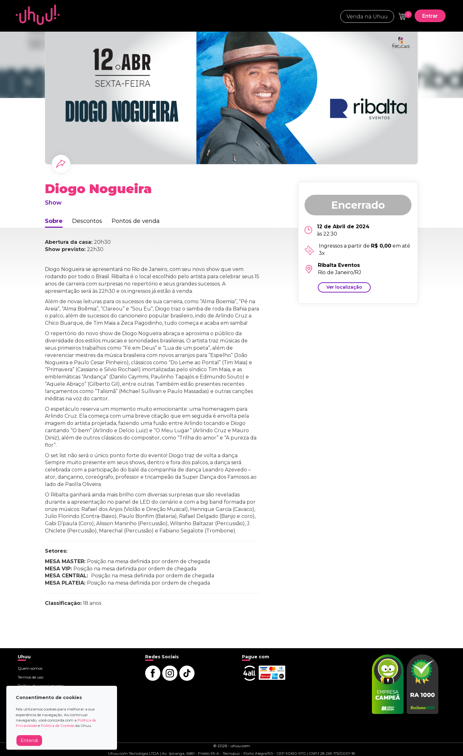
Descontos (87, 221)
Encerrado (358, 205)
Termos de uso (30, 677)
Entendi (29, 740)
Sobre (54, 221)
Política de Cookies (57, 725)
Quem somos (30, 668)
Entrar (430, 16)
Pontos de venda (136, 221)
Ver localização (344, 287)
